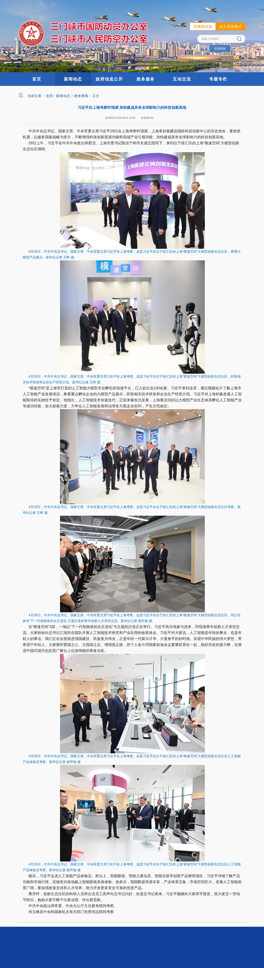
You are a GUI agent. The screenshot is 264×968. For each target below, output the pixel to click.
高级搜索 (220, 48)
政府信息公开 (109, 79)
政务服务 (146, 79)
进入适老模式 (230, 27)
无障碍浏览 (202, 27)
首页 (36, 79)
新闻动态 (73, 79)
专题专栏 (218, 79)
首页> (50, 96)
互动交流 (182, 79)
